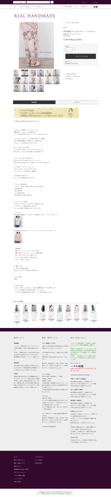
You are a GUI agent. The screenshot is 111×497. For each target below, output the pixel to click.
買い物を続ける (68, 78)
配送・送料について (19, 463)
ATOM (19, 481)
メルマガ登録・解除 (65, 6)
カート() (93, 2)
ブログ (75, 6)
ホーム (15, 6)
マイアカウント (39, 457)
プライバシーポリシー (20, 472)
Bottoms (68, 22)
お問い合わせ (83, 6)
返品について (68, 61)
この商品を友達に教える (70, 74)
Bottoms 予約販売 (75, 22)
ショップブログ (18, 478)
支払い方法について (19, 460)
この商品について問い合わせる (71, 76)
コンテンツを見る (35, 6)
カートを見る (38, 460)
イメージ (76, 102)
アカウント (83, 2)
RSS (15, 481)
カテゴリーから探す (23, 6)
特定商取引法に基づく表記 (71, 63)
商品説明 (34, 102)
